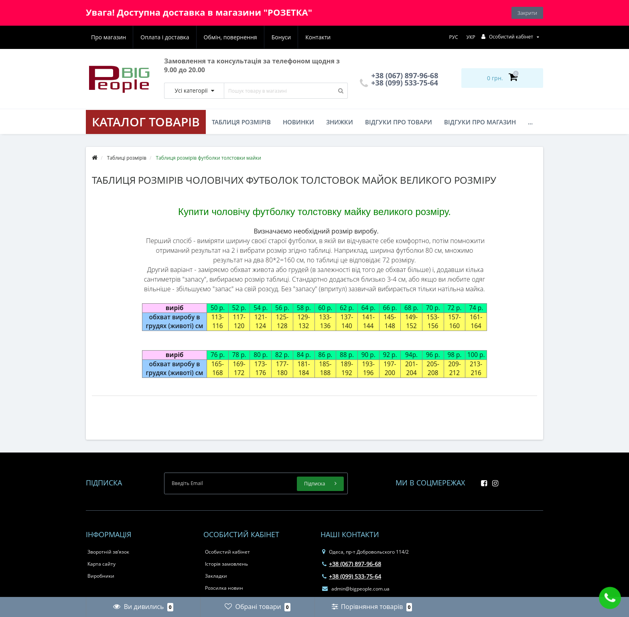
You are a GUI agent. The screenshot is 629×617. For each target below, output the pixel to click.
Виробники (100, 575)
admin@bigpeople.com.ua (356, 588)
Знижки (339, 122)
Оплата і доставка (164, 37)
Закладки (216, 575)
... (530, 122)
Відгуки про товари (398, 122)
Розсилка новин (224, 588)
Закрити (527, 12)
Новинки (298, 122)
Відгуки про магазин (480, 122)
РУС (453, 37)
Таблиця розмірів (241, 122)
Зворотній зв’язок (108, 551)
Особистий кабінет (227, 551)
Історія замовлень (226, 563)
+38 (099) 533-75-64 (399, 82)
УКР (471, 37)
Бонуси (281, 37)
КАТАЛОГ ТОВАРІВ (146, 122)
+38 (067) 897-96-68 (351, 564)
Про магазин (108, 37)
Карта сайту (101, 563)
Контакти (318, 37)
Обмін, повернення (230, 37)
